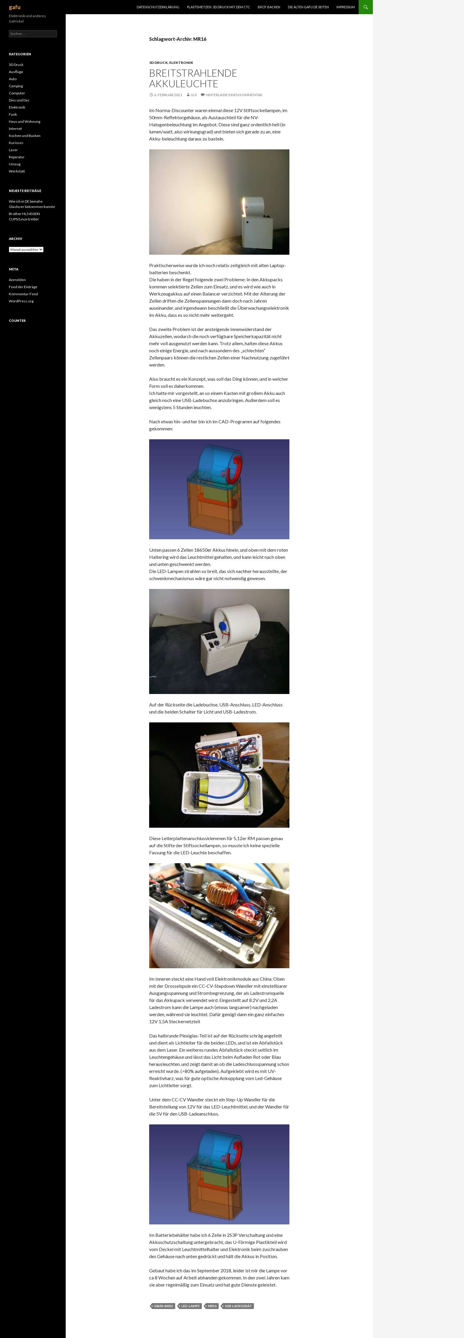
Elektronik (181, 62)
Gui (194, 95)
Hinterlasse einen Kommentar (234, 95)
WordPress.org (21, 301)
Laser (13, 150)
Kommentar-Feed (23, 294)
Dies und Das (19, 100)
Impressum (345, 7)
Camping (16, 86)
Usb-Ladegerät (238, 1306)
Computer (17, 93)
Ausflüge (16, 72)
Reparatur (17, 157)
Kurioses (16, 143)
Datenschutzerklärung (158, 7)
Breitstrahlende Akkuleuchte (193, 78)
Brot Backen (269, 7)
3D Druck (158, 62)
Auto (13, 79)
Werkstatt (17, 171)
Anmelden (17, 279)
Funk (13, 114)
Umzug (14, 164)
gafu (14, 7)
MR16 (212, 1306)
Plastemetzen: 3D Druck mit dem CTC (218, 7)
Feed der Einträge (23, 287)
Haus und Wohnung (24, 121)
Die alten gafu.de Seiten (308, 7)
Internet (15, 128)
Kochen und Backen (25, 135)
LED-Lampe (190, 1306)
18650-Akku (163, 1306)
